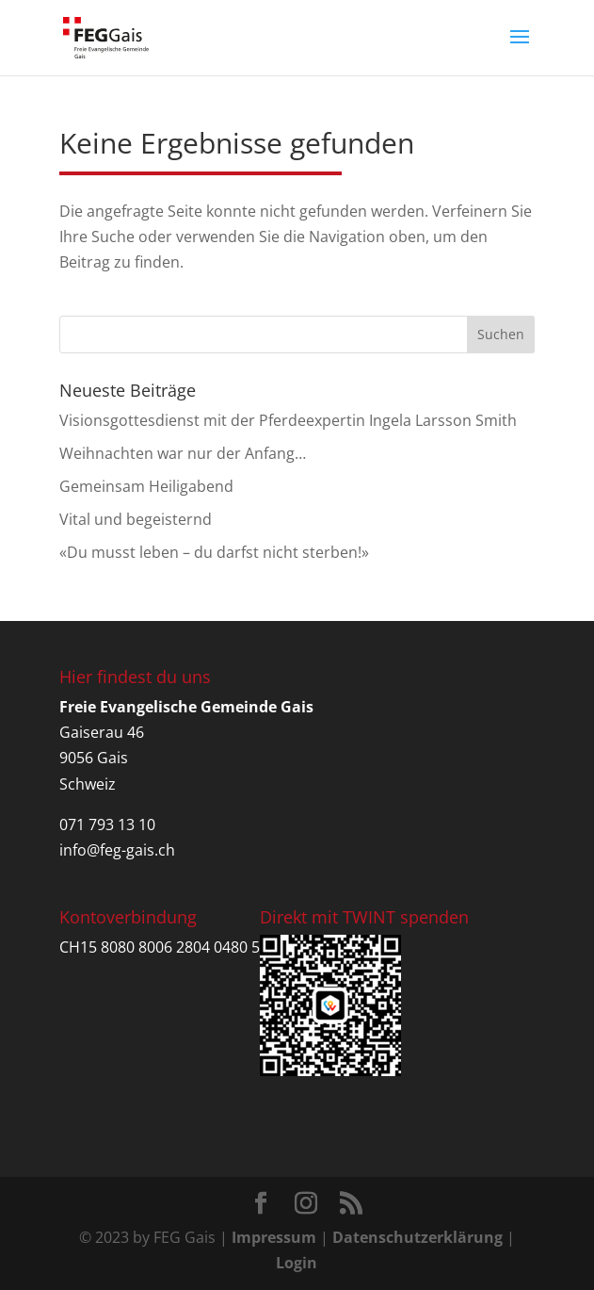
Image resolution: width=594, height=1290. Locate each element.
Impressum (274, 1237)
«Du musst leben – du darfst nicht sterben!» (214, 552)
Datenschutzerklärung (417, 1237)
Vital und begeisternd (135, 519)
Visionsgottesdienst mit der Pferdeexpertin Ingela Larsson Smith (288, 420)
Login (296, 1262)
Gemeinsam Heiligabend (146, 486)
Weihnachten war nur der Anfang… (182, 453)
